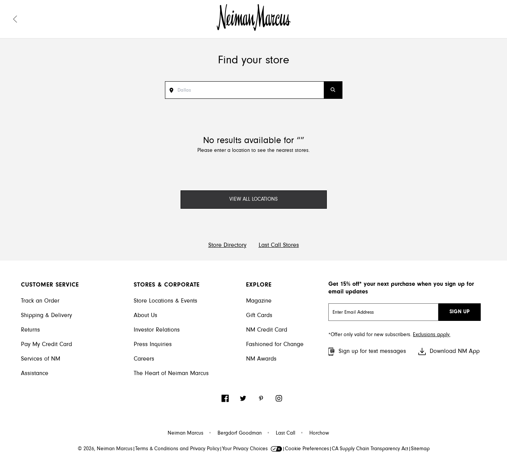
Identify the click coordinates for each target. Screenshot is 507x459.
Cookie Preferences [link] (307, 449)
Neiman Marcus (185, 433)
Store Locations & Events (165, 301)
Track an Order (40, 301)
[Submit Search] (333, 90)
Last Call (285, 433)
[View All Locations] (254, 199)
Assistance (34, 373)
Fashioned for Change (275, 344)
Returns (30, 330)
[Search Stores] (251, 90)
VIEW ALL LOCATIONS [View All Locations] (253, 199)
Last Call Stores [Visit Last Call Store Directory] (279, 245)
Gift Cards (259, 315)
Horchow (319, 433)
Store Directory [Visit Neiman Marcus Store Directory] (227, 245)
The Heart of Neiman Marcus (171, 373)
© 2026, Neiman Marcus (105, 449)
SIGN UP (459, 312)
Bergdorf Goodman (240, 433)
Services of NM (40, 359)
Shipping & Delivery (46, 315)
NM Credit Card (266, 330)
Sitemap (420, 449)
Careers (144, 359)
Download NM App (448, 351)
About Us (145, 315)
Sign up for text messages (366, 351)
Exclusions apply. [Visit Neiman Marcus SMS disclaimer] (431, 335)
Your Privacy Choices (252, 449)
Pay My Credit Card (46, 344)
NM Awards (261, 359)
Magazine (259, 301)
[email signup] (383, 312)
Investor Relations (157, 330)
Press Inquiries (153, 344)
